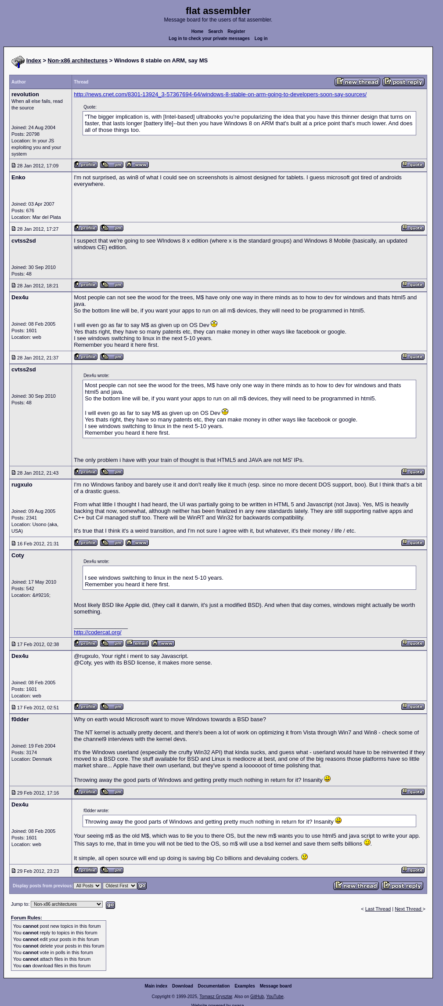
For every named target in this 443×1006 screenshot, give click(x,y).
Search (215, 31)
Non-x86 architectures (78, 60)
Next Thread (408, 909)
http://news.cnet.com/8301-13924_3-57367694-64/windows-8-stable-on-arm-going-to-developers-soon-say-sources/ (220, 94)
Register (236, 31)
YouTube (274, 996)
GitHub (257, 996)
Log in (261, 38)
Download (182, 986)
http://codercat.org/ (97, 632)
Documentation (214, 986)
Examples (244, 986)
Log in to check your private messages (209, 38)
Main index (156, 986)
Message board (276, 986)
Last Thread (378, 909)
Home (197, 31)
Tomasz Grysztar (215, 996)
